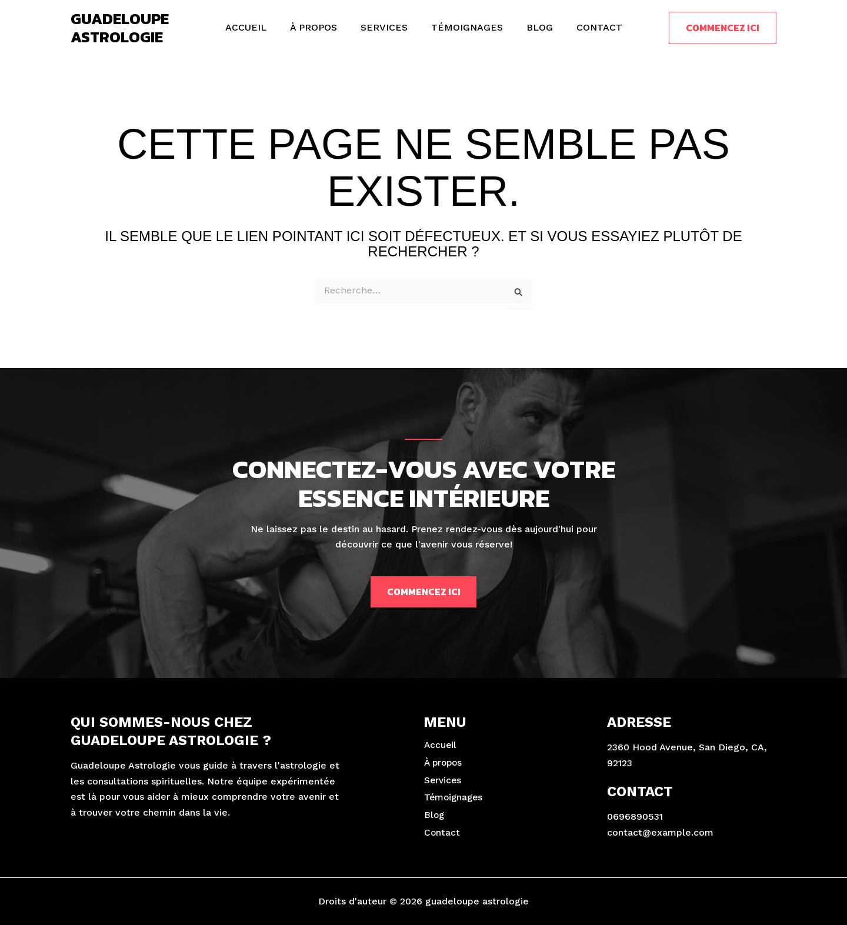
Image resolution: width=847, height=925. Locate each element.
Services (386, 27)
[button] (722, 28)
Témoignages (465, 27)
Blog (532, 27)
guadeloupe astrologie (120, 27)
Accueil (257, 27)
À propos (320, 27)
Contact (588, 27)
